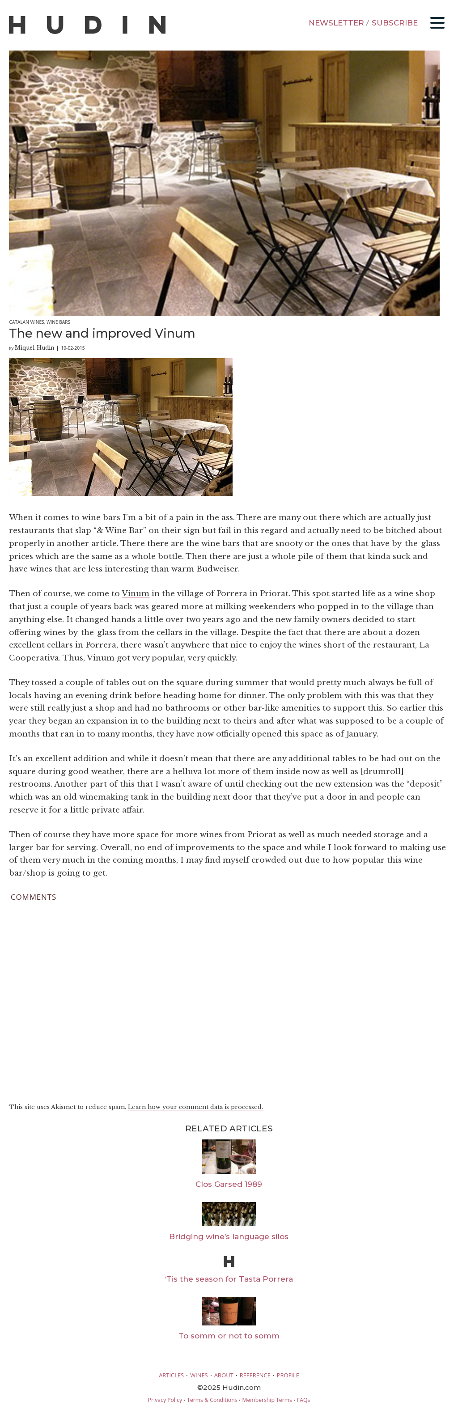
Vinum (135, 593)
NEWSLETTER (336, 22)
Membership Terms (267, 1400)
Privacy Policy (165, 1400)
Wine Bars (58, 322)
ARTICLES (171, 1375)
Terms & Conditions (212, 1400)
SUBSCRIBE (395, 22)
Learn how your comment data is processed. (195, 1107)
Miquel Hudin (34, 347)
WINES (199, 1375)
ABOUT (223, 1375)
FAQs (303, 1400)
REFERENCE (255, 1375)
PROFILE (288, 1375)
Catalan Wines (26, 322)
